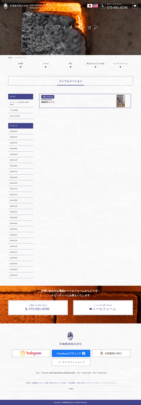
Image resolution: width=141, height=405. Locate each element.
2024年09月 (14, 148)
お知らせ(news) (15, 116)
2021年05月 (14, 200)
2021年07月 (14, 194)
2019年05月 (14, 264)
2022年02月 (14, 183)
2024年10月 (14, 143)
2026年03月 (14, 131)
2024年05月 (14, 154)
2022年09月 (14, 166)
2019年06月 (14, 258)
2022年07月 (14, 171)
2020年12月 (14, 206)
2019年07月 (14, 252)
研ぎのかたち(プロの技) (95, 63)
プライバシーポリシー (94, 383)
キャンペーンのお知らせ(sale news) (19, 103)
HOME (10, 57)
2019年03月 (14, 275)
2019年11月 (14, 240)
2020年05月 (14, 217)
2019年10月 (14, 246)
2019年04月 (14, 269)
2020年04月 (14, 223)
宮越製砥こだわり (38, 383)
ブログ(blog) (14, 110)
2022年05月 (14, 177)
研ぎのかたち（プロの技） (58, 383)
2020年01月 (14, 235)
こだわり (45, 63)
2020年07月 (14, 212)
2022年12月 (14, 160)
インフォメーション (120, 63)
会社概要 (72, 383)
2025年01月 (14, 137)
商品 (70, 63)
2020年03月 (14, 229)
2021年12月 (14, 189)
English (71, 389)
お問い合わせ (81, 383)
